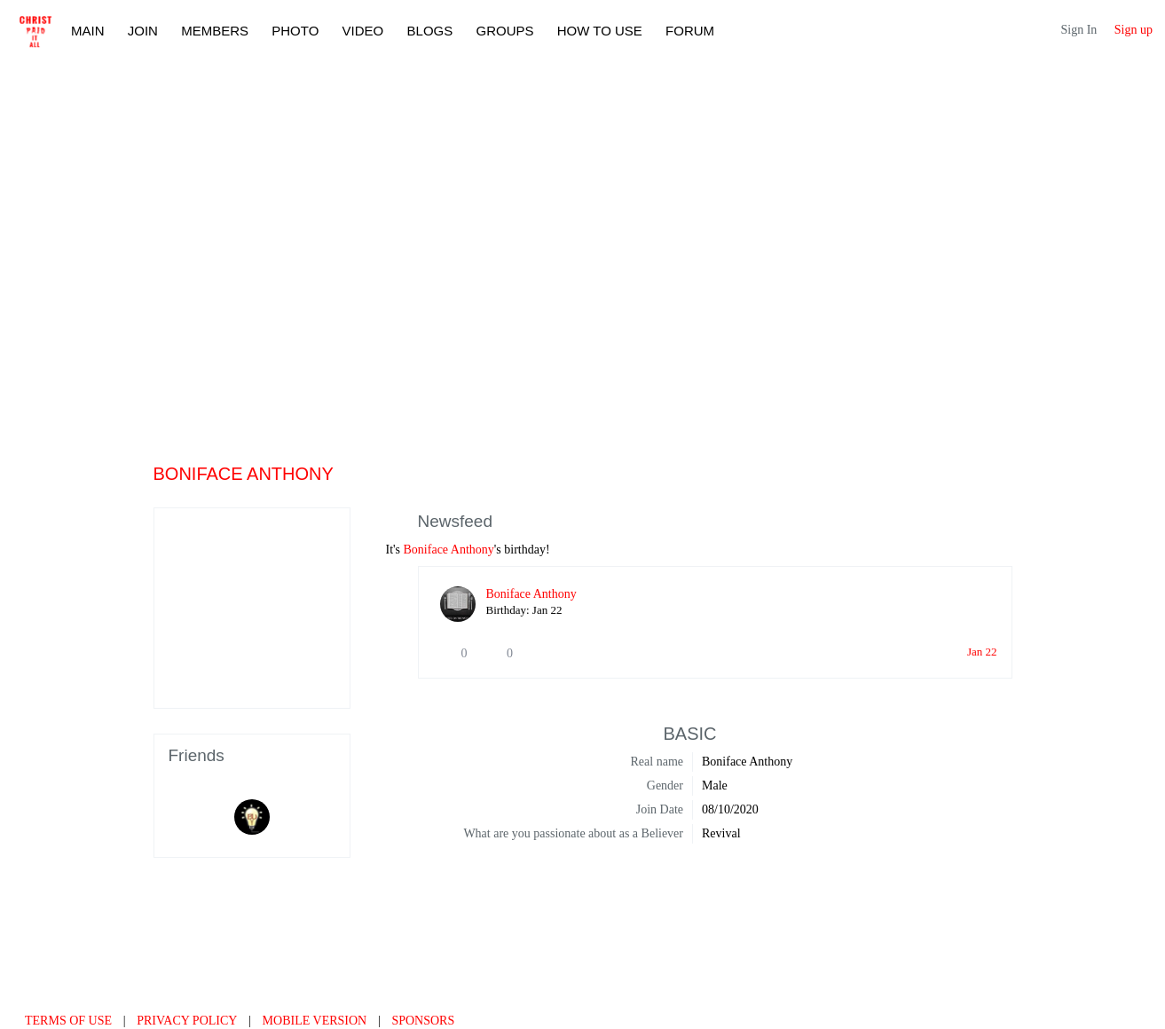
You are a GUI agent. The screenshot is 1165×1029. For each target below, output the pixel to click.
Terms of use (68, 1020)
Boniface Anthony (449, 549)
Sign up (1133, 29)
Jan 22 (982, 651)
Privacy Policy (187, 1020)
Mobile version (315, 1020)
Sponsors (422, 1020)
